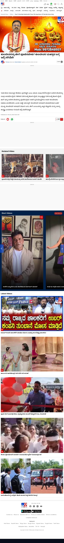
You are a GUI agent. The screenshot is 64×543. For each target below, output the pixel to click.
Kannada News (4, 14)
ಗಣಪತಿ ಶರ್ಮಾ (18, 62)
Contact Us (9, 515)
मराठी (15, 1)
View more (58, 213)
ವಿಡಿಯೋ (6, 11)
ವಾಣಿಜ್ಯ (55, 8)
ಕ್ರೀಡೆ (34, 11)
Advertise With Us (25, 515)
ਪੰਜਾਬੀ (27, 1)
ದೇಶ (37, 8)
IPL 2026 (14, 8)
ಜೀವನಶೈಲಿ (39, 11)
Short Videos (7, 213)
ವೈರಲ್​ (45, 8)
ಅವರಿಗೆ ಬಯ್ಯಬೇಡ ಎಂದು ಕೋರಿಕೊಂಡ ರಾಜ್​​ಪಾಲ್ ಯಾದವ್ (20, 287)
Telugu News (23, 524)
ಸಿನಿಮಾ (23, 8)
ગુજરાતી (19, 1)
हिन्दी (6, 1)
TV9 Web (7, 62)
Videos (11, 14)
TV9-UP (45, 1)
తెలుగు (10, 1)
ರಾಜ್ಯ (19, 8)
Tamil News (56, 524)
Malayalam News (23, 527)
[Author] (3, 62)
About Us (16, 515)
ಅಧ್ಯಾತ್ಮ (50, 8)
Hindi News (7, 524)
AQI (48, 4)
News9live (31, 527)
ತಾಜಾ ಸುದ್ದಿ (6, 8)
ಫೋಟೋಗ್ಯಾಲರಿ (30, 8)
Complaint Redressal (31, 518)
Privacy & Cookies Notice (38, 515)
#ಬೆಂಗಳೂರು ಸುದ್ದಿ (26, 11)
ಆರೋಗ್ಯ (46, 11)
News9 (2, 1)
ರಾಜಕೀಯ (52, 11)
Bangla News (31, 524)
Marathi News (15, 524)
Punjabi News (48, 524)
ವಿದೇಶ (41, 8)
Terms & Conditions (51, 515)
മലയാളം (36, 1)
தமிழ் (31, 1)
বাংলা (23, 1)
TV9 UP (37, 527)
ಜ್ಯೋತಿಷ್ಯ (60, 8)
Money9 (42, 527)
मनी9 (41, 1)
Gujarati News (40, 524)
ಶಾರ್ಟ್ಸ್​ (12, 11)
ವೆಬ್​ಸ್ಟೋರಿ (59, 11)
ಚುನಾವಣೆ (17, 11)
